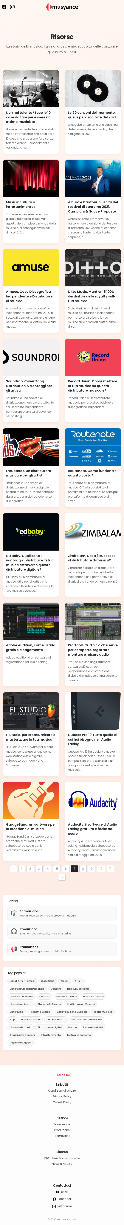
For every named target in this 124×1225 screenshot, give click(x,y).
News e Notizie (62, 1164)
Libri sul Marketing (78, 988)
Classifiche (47, 981)
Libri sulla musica (93, 996)
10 (101, 869)
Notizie (72, 1027)
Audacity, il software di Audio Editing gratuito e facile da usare (92, 829)
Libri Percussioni (30, 1019)
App (12, 1019)
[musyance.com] (62, 13)
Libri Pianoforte (56, 1019)
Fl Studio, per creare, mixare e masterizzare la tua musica (30, 737)
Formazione (62, 1124)
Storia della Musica (49, 1004)
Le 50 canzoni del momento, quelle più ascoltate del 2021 (92, 115)
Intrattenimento (51, 1035)
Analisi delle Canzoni (22, 1035)
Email (62, 1192)
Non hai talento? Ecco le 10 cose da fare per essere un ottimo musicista (28, 117)
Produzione (62, 1130)
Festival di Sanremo (79, 1035)
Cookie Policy (62, 1102)
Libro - (62, 1158)
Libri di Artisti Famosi (22, 981)
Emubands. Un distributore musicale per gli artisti (28, 473)
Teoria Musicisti (103, 1011)
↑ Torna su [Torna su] (62, 1075)
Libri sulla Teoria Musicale (87, 1019)
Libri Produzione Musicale (72, 1011)
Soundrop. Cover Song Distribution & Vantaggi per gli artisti (29, 386)
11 (110, 869)
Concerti (44, 996)
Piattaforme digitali (50, 1027)
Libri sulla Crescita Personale (27, 988)
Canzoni (56, 988)
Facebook (62, 1199)
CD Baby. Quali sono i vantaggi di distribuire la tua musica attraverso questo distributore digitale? (30, 563)
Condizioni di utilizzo (62, 1091)
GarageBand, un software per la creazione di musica (31, 826)
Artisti (78, 981)
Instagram (62, 1206)
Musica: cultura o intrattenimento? (20, 204)
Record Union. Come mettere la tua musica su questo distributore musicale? (92, 386)
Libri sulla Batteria (20, 1027)
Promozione (62, 1136)
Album (65, 981)
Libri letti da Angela (21, 996)
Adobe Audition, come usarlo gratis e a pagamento (30, 647)
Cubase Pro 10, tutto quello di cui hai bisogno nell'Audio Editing (92, 739)
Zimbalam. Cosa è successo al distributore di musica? (92, 558)
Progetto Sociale (40, 1011)
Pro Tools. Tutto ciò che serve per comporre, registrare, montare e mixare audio (93, 650)
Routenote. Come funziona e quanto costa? (92, 473)
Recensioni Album (20, 1042)
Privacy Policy (62, 1096)
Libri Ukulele (17, 1011)
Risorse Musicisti (93, 1027)
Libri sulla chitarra (20, 1004)
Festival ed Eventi (66, 996)
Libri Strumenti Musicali (81, 1004)
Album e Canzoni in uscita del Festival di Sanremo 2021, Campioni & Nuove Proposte (93, 207)
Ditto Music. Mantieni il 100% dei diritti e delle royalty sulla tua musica (92, 296)
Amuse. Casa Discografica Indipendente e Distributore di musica (29, 296)
